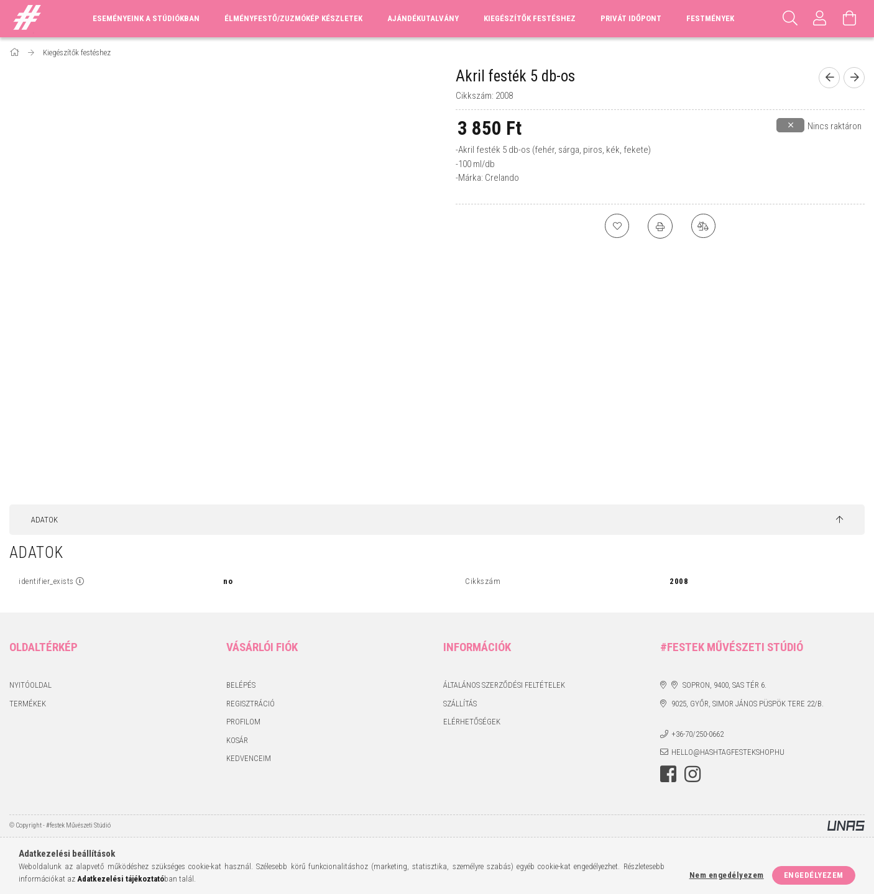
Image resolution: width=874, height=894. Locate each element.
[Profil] (820, 18)
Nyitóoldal (30, 685)
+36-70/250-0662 (697, 734)
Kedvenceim (248, 758)
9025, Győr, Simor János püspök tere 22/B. (747, 703)
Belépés (240, 685)
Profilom (243, 721)
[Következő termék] (854, 77)
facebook (668, 774)
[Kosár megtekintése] (850, 18)
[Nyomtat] (660, 226)
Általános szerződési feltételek (504, 685)
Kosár (237, 740)
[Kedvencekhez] (616, 226)
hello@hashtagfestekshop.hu (727, 752)
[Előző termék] (829, 77)
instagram (692, 774)
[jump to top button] (839, 520)
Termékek (27, 703)
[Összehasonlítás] (703, 226)
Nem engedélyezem (726, 875)
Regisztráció (250, 703)
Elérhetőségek (471, 721)
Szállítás (460, 703)
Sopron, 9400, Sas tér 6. (724, 685)
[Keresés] (790, 18)
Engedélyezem (814, 875)
